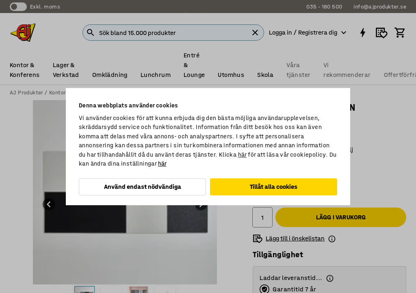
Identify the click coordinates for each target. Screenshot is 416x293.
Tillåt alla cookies (273, 186)
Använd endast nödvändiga (142, 186)
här (242, 154)
